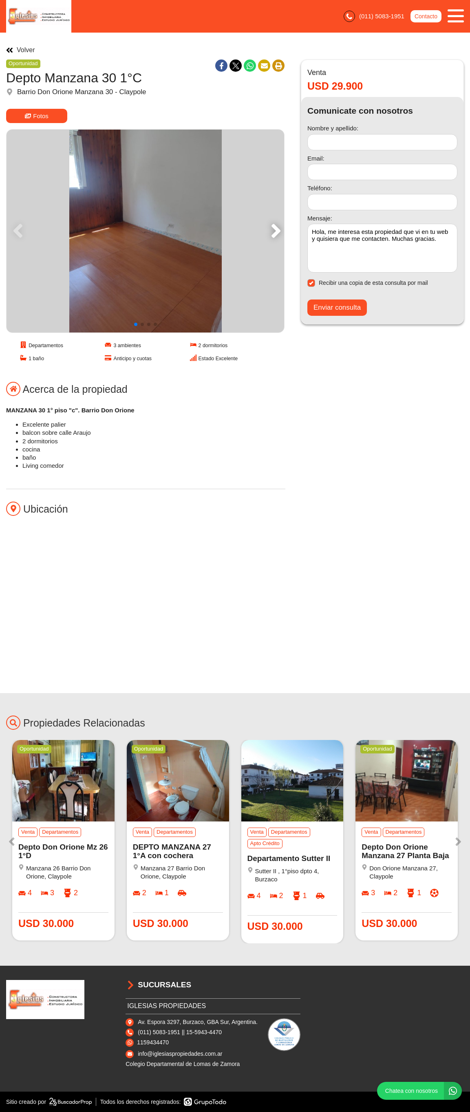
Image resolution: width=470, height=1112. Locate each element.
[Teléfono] (382, 202)
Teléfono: (319, 188)
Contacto (426, 16)
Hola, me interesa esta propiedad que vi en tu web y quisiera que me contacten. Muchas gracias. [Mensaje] (382, 248)
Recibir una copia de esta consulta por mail (367, 283)
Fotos (37, 115)
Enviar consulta (337, 307)
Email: (315, 158)
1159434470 (153, 1042)
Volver (20, 50)
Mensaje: (319, 218)
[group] (145, 231)
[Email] (382, 172)
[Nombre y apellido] (382, 142)
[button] (274, 231)
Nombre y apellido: (332, 128)
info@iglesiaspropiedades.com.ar (180, 1053)
